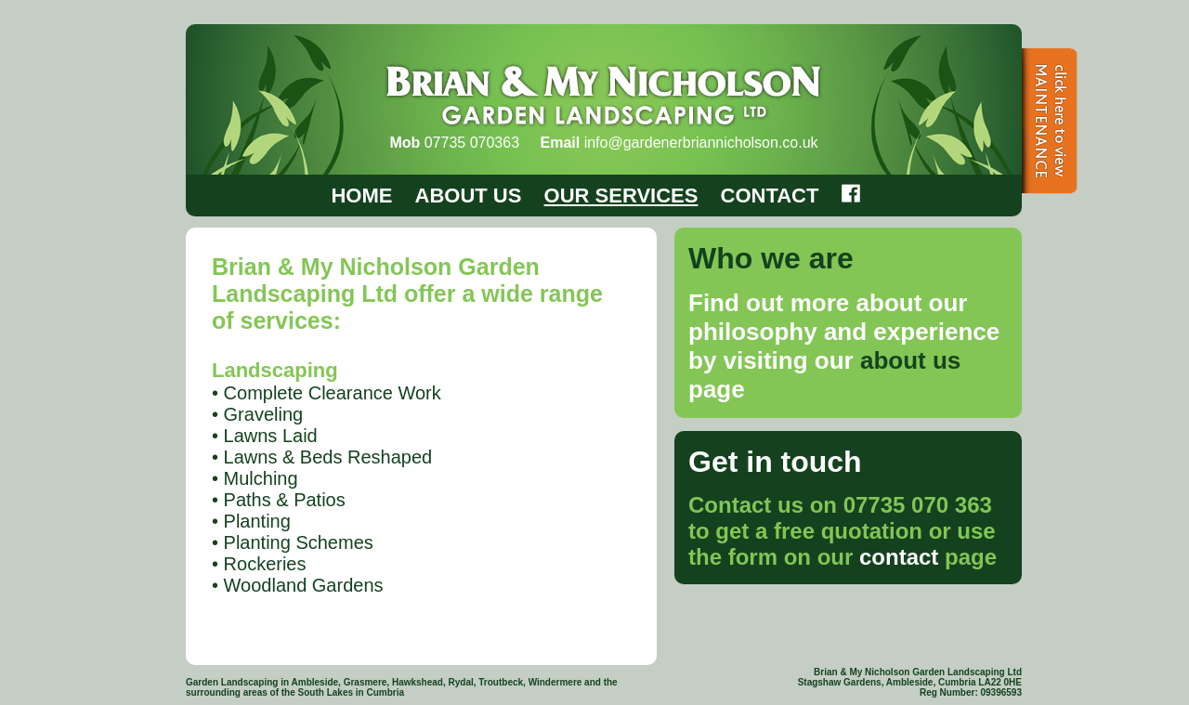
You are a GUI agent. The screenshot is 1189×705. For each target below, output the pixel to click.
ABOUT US (468, 195)
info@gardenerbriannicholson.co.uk (701, 142)
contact (898, 556)
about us (910, 360)
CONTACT (770, 195)
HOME (361, 195)
